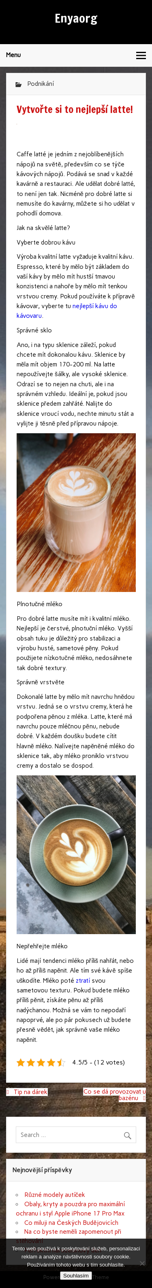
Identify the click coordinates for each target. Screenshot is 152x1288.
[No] (142, 1263)
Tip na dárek (30, 1092)
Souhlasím (76, 1276)
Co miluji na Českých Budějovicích (71, 1222)
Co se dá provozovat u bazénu (114, 1095)
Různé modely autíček (54, 1195)
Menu (13, 55)
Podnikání (40, 83)
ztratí (82, 980)
